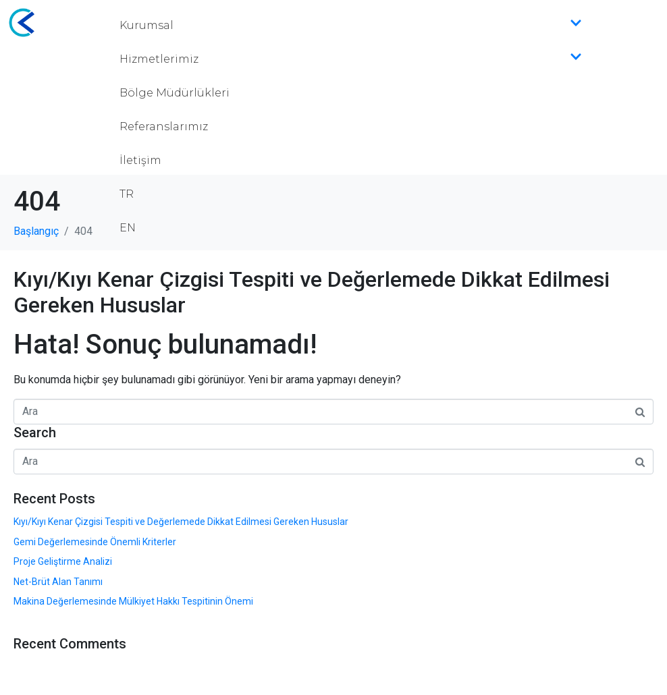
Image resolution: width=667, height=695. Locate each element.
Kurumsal (350, 26)
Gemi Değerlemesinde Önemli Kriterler (95, 541)
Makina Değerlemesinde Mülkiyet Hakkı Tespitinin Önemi (133, 601)
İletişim (140, 160)
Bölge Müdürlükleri (174, 92)
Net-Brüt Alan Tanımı (58, 581)
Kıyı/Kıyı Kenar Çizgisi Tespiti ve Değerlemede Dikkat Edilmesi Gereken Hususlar (181, 521)
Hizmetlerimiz (350, 59)
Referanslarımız (163, 126)
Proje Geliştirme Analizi (63, 561)
